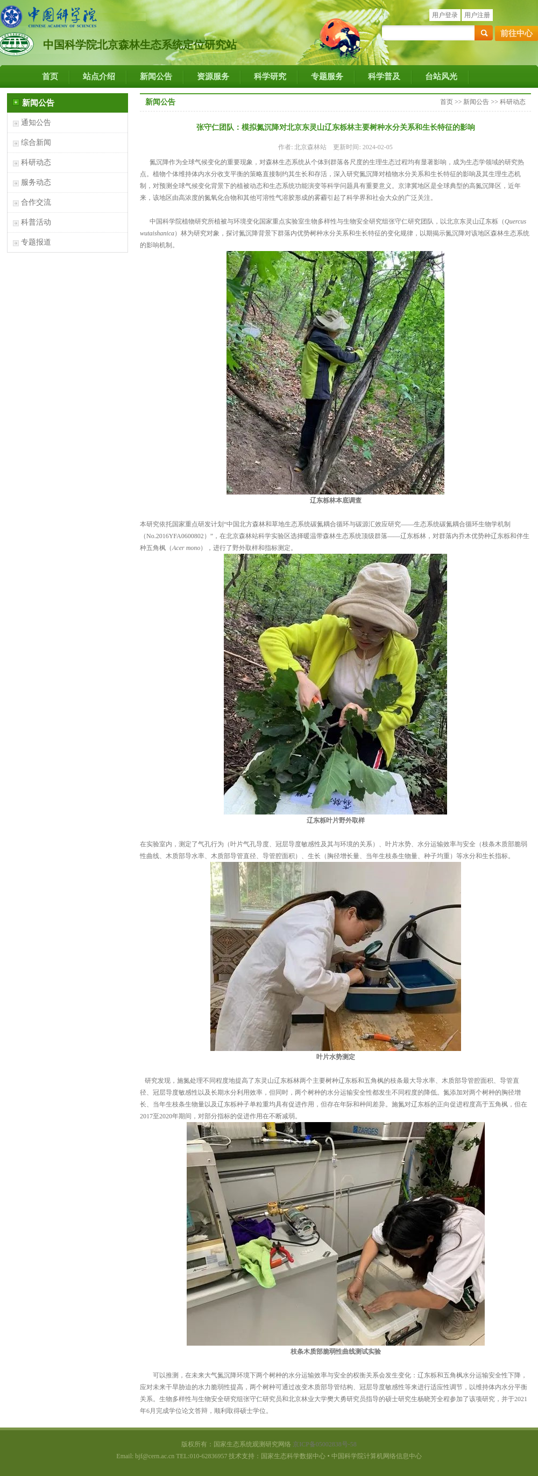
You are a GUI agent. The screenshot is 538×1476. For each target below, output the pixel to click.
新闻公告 (156, 76)
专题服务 (327, 76)
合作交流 (36, 202)
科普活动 (36, 222)
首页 (50, 76)
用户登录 (445, 15)
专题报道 (36, 242)
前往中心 (516, 33)
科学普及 (384, 76)
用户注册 (477, 15)
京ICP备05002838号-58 (325, 1444)
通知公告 (36, 123)
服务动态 (36, 182)
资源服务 (213, 76)
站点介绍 (99, 76)
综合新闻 (36, 142)
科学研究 (270, 76)
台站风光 (441, 76)
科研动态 (36, 162)
